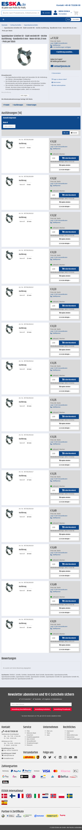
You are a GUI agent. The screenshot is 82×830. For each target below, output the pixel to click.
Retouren (30, 745)
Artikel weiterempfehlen (59, 85)
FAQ (28, 731)
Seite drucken (56, 82)
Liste (66, 133)
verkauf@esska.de (60, 66)
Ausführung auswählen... (64, 52)
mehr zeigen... (24, 95)
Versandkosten (31, 741)
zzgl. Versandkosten (58, 43)
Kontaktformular (8, 758)
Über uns (49, 731)
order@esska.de (8, 755)
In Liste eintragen (64, 170)
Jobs (48, 735)
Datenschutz (70, 737)
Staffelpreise (55, 45)
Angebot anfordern (64, 165)
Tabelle (74, 133)
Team (48, 733)
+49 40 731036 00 (10, 731)
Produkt (6, 105)
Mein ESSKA (31, 739)
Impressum (70, 731)
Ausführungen (18, 105)
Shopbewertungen (32, 743)
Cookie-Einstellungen (73, 739)
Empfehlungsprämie (33, 737)
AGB (68, 733)
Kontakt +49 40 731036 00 (68, 5)
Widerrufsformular (72, 735)
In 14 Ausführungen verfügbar (60, 47)
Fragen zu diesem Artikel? (59, 79)
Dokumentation (56, 73)
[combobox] (9, 126)
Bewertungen (31, 105)
